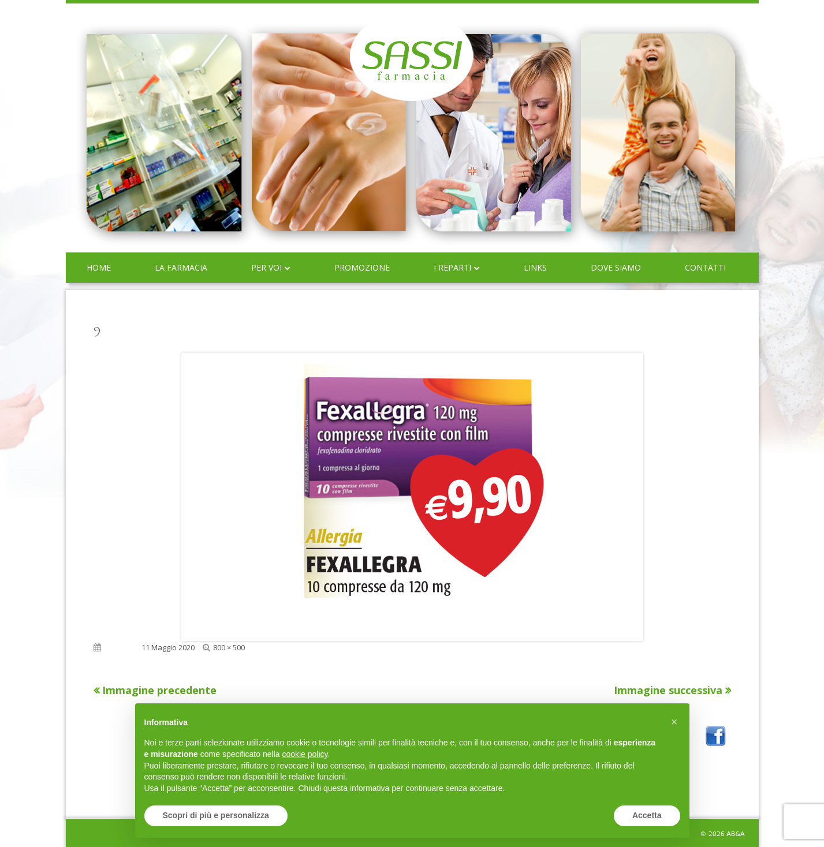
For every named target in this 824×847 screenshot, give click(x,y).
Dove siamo (616, 267)
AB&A (735, 834)
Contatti (705, 267)
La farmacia (181, 267)
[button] (674, 722)
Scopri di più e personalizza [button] (216, 815)
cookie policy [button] (304, 754)
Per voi (266, 267)
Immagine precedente (159, 690)
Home (99, 267)
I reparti (452, 267)
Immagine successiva (668, 690)
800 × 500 (229, 647)
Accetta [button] (647, 815)
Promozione (362, 267)
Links (535, 267)
